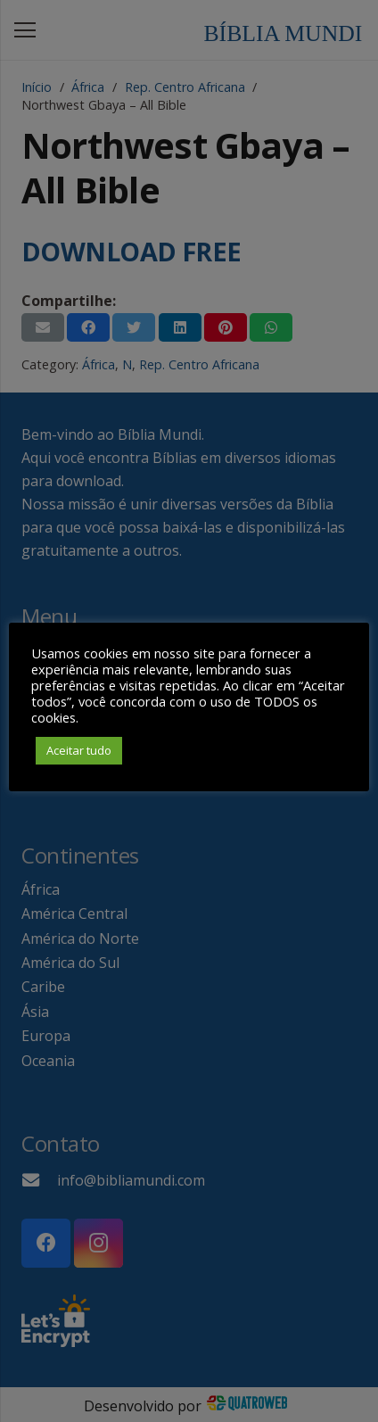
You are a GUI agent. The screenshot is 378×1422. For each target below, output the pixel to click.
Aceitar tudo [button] (78, 750)
